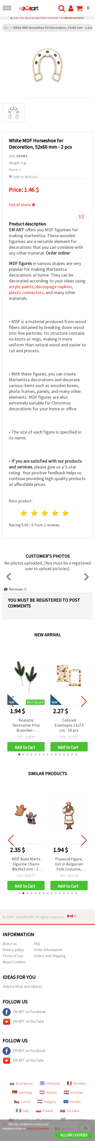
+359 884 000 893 (72, 18)
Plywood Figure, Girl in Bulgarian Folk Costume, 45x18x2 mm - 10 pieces (69, 864)
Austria (48, 1092)
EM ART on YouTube (23, 1022)
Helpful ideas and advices (23, 986)
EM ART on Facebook (24, 1012)
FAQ (37, 943)
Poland (44, 1110)
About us (10, 943)
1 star (24, 513)
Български (21, 1083)
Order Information (48, 949)
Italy (22, 1110)
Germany (22, 1092)
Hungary (46, 1101)
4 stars (55, 513)
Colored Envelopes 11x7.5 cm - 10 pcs (69, 725)
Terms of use (13, 955)
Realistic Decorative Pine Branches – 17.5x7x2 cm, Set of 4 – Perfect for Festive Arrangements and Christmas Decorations (26, 725)
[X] (4, 1124)
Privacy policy (13, 949)
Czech (22, 1101)
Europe (72, 1101)
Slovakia (69, 1110)
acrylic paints (21, 286)
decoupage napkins (53, 286)
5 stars (65, 513)
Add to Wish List (23, 177)
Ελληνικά (50, 1083)
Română (76, 1083)
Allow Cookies (73, 1135)
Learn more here (38, 1128)
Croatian (73, 1092)
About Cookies (14, 961)
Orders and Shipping (50, 955)
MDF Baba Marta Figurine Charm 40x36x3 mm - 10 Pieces (26, 864)
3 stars (45, 513)
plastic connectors (26, 292)
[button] (19, 754)
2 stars (34, 513)
